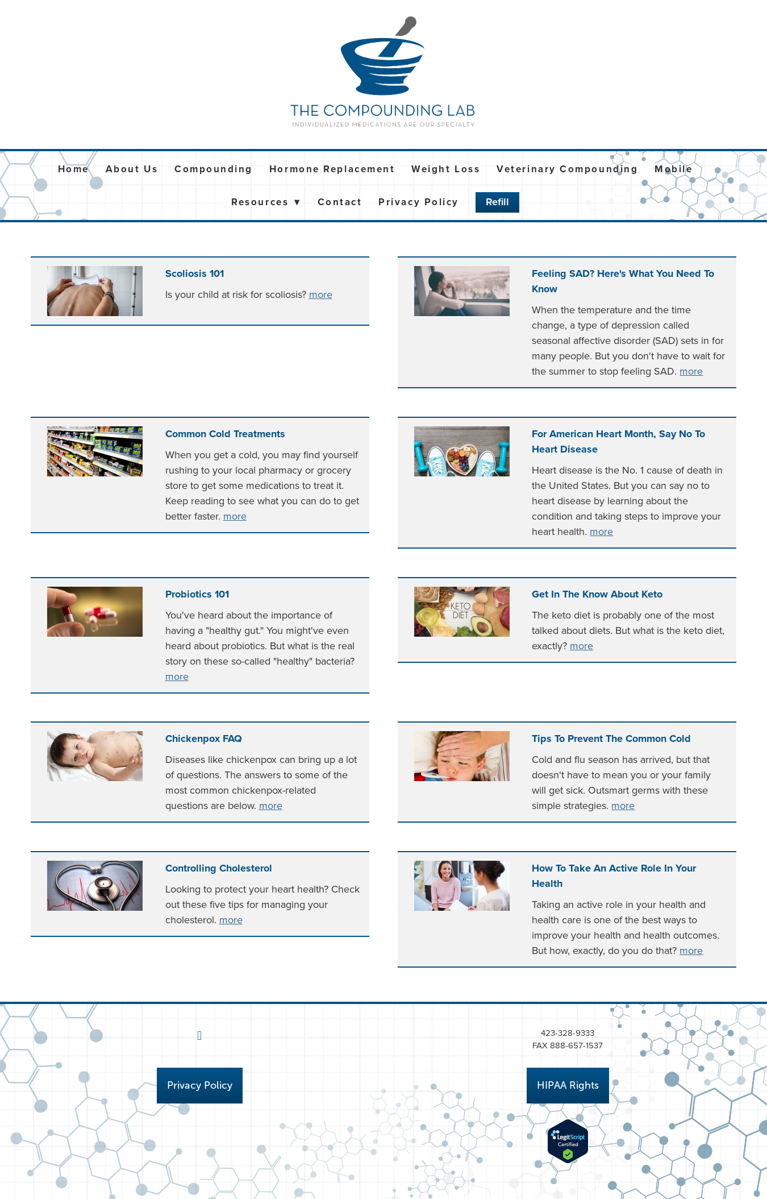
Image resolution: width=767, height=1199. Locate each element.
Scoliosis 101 (194, 273)
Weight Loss (445, 169)
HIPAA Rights (568, 1085)
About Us (132, 169)
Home (73, 169)
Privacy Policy (418, 202)
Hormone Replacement (332, 169)
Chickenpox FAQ (203, 738)
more (320, 294)
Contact (340, 202)
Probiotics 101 (197, 594)
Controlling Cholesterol (218, 868)
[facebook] (199, 1036)
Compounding (213, 169)
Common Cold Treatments (225, 433)
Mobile (674, 169)
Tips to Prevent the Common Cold (611, 738)
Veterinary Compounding (567, 169)
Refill (497, 201)
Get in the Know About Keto (597, 594)
